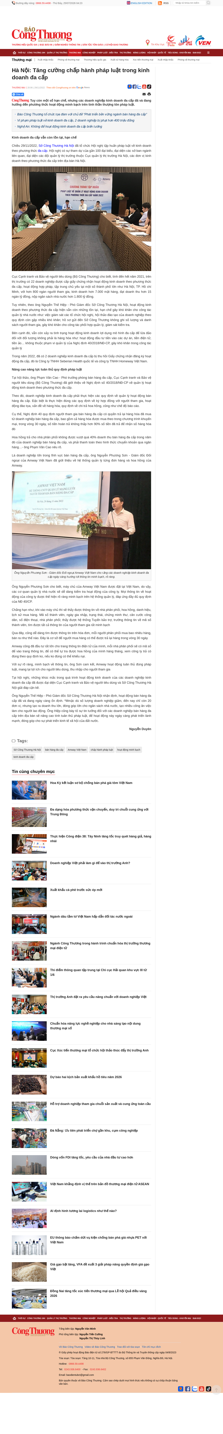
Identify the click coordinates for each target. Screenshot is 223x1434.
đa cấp (42, 150)
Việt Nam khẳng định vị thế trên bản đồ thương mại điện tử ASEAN (99, 1184)
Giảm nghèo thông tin (67, 45)
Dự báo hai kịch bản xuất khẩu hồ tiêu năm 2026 (86, 1077)
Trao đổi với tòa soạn (128, 1346)
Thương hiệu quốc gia (24, 45)
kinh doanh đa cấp (24, 757)
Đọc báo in (46, 45)
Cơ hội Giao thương (116, 45)
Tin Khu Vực (155, 43)
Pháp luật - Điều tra (107, 53)
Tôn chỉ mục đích (151, 1346)
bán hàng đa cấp (54, 749)
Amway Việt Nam (77, 749)
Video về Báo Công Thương (100, 1346)
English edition (141, 3)
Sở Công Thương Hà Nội (56, 145)
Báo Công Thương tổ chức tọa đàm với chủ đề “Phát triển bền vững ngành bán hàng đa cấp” (82, 114)
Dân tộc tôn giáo (93, 45)
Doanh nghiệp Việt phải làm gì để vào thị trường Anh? (90, 863)
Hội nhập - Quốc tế (156, 53)
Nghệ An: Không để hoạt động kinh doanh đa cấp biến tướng (59, 126)
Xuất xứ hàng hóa (119, 59)
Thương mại (75, 53)
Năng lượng (139, 53)
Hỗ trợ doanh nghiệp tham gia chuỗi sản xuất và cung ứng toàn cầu (100, 1104)
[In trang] (149, 94)
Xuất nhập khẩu (45, 59)
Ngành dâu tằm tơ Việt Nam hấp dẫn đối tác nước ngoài (91, 916)
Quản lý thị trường (57, 53)
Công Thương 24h (36, 53)
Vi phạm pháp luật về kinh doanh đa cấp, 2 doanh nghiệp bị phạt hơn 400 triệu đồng (75, 120)
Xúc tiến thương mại (143, 59)
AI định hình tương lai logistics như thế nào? (83, 1211)
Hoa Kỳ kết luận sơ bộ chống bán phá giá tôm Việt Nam (91, 783)
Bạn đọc (197, 53)
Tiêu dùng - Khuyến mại (179, 53)
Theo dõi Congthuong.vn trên (61, 87)
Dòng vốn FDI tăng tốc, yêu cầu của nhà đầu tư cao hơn (91, 1157)
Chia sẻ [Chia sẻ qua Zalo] (18, 94)
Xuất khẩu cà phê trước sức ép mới (76, 890)
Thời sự (21, 53)
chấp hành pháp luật (102, 749)
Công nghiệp (89, 53)
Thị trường (125, 53)
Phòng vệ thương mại (68, 59)
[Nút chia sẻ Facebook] (39, 94)
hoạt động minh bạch (128, 749)
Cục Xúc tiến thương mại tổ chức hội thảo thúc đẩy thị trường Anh (99, 1050)
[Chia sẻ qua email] (144, 94)
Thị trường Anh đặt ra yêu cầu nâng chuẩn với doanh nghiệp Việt (98, 997)
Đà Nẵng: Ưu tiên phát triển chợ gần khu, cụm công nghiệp (94, 1130)
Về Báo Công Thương (71, 1346)
